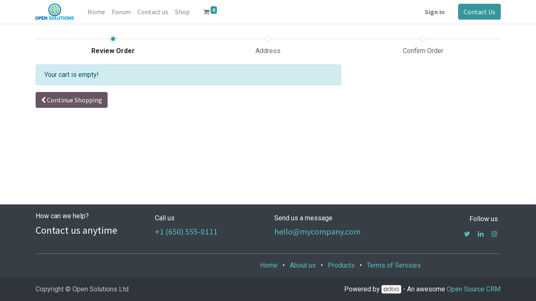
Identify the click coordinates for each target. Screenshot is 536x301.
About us (303, 265)
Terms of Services (394, 265)
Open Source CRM (473, 289)
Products (341, 265)
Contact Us (479, 12)
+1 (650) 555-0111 (186, 231)
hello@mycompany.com (317, 231)
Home (269, 265)
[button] (72, 100)
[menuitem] (96, 11)
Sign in (434, 12)
